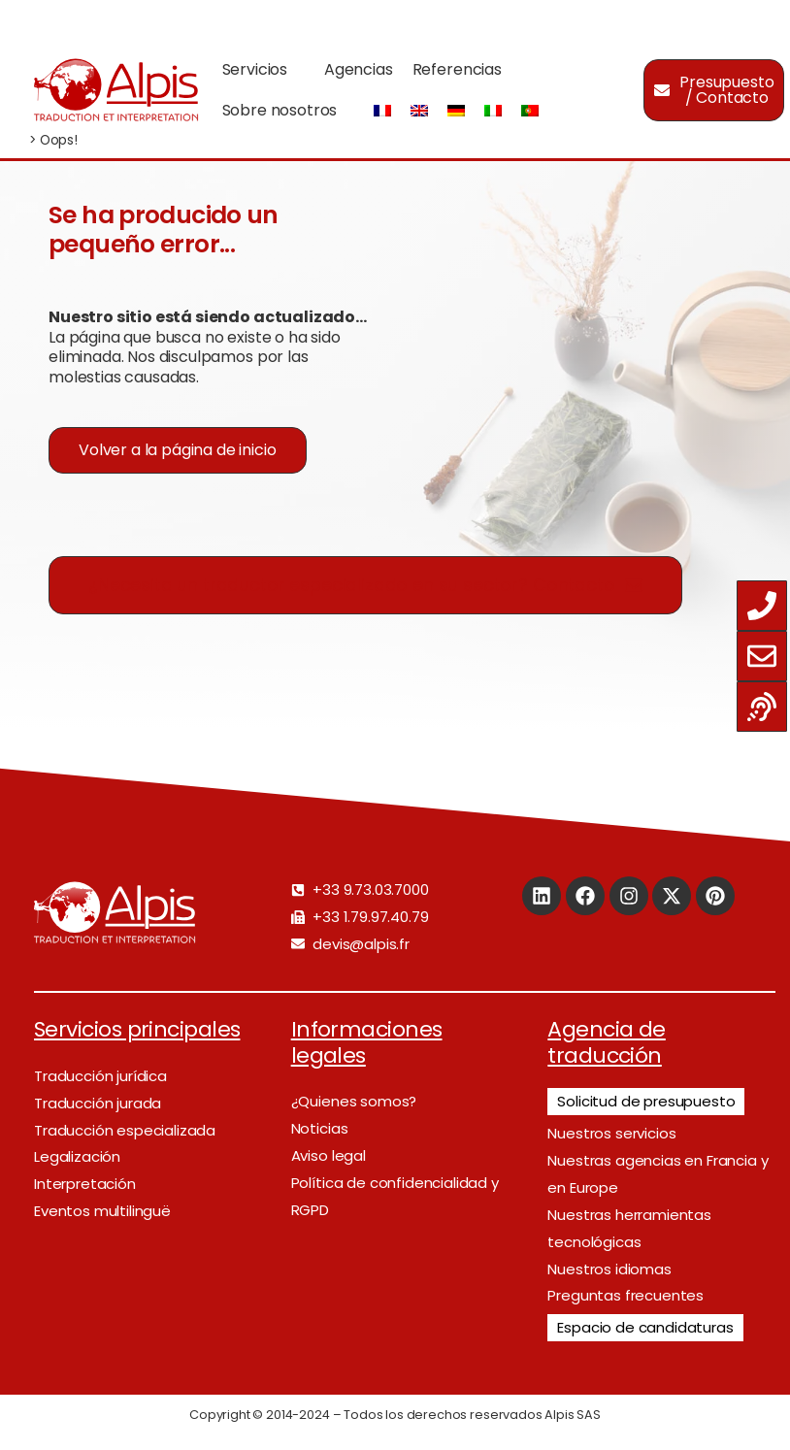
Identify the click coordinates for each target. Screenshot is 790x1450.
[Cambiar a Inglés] (419, 111)
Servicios (255, 69)
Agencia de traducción (606, 1042)
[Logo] (115, 89)
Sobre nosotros (280, 110)
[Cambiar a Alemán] (456, 111)
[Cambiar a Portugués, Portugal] (529, 111)
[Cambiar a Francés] (382, 111)
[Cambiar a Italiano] (493, 111)
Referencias (457, 69)
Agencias (358, 69)
